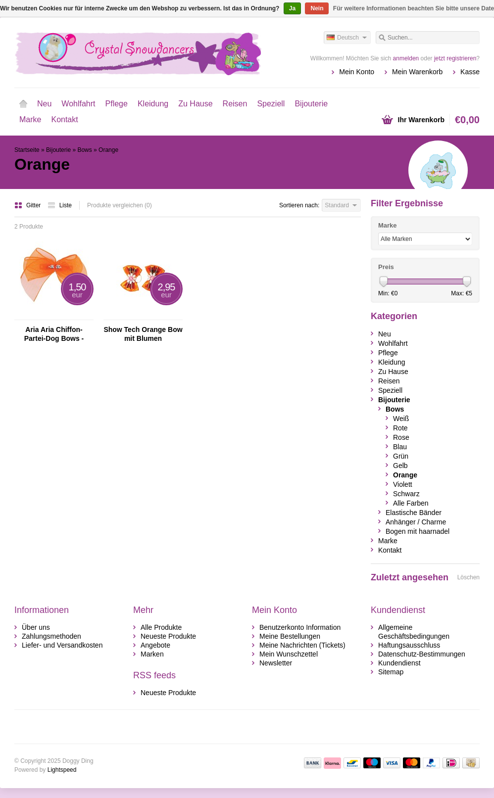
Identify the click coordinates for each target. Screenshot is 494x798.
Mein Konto (356, 72)
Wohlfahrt (78, 103)
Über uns (36, 627)
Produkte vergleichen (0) (119, 205)
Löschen (468, 577)
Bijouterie (311, 103)
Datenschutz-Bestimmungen (421, 654)
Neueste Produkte (168, 636)
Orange (108, 149)
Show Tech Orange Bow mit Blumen (142, 334)
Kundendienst (399, 663)
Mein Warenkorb (417, 72)
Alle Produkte (161, 627)
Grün (400, 456)
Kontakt (64, 119)
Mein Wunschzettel (288, 654)
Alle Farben (411, 503)
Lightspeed (62, 769)
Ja (292, 8)
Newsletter (275, 663)
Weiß (401, 418)
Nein (316, 8)
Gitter (28, 205)
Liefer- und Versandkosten (62, 645)
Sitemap (390, 672)
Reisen (235, 103)
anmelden (406, 58)
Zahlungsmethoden (51, 636)
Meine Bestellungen (289, 636)
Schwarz (406, 494)
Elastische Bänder (414, 512)
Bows (84, 149)
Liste (60, 205)
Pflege (116, 103)
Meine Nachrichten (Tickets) (302, 645)
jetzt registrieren (455, 58)
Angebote (155, 645)
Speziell (271, 103)
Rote (400, 428)
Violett (402, 484)
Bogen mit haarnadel (417, 531)
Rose (401, 437)
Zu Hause (195, 103)
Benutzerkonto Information (300, 627)
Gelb (400, 465)
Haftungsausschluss (409, 645)
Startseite (23, 104)
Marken (152, 654)
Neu (44, 103)
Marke (30, 119)
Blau (400, 447)
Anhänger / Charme (416, 522)
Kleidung (153, 103)
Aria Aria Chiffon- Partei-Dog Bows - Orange (54, 334)
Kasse (470, 72)
